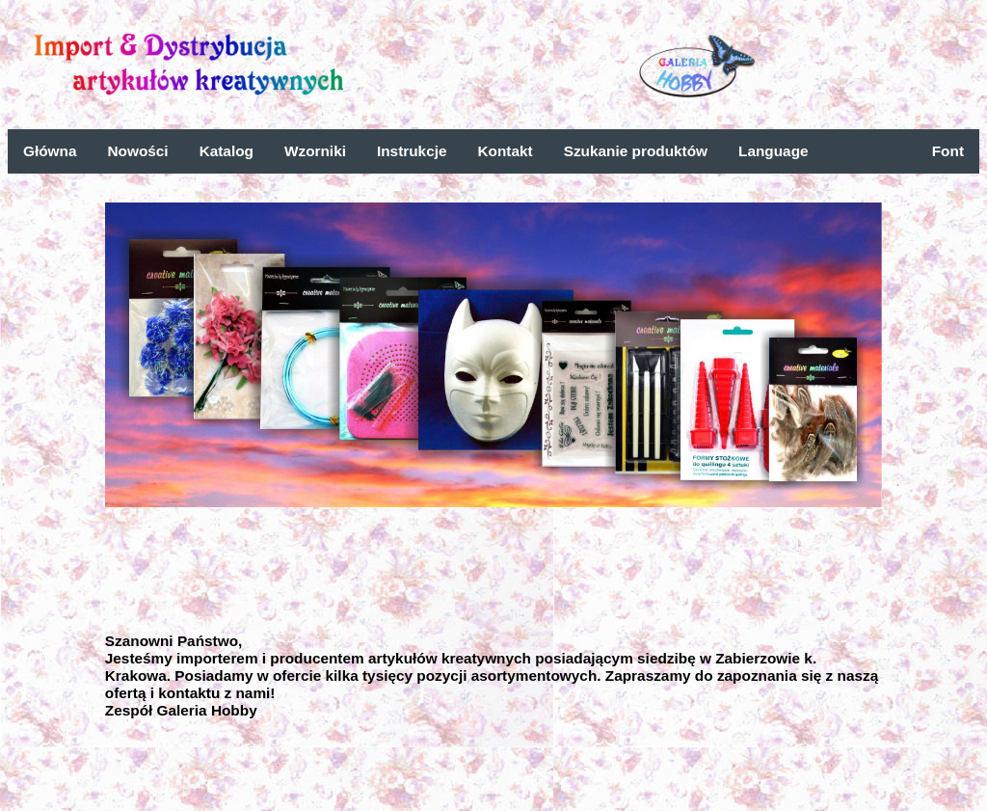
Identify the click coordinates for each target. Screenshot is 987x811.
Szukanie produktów (635, 151)
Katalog (226, 151)
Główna (49, 151)
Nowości (137, 151)
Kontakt (505, 151)
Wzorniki (315, 151)
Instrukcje (412, 151)
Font (948, 151)
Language (773, 151)
